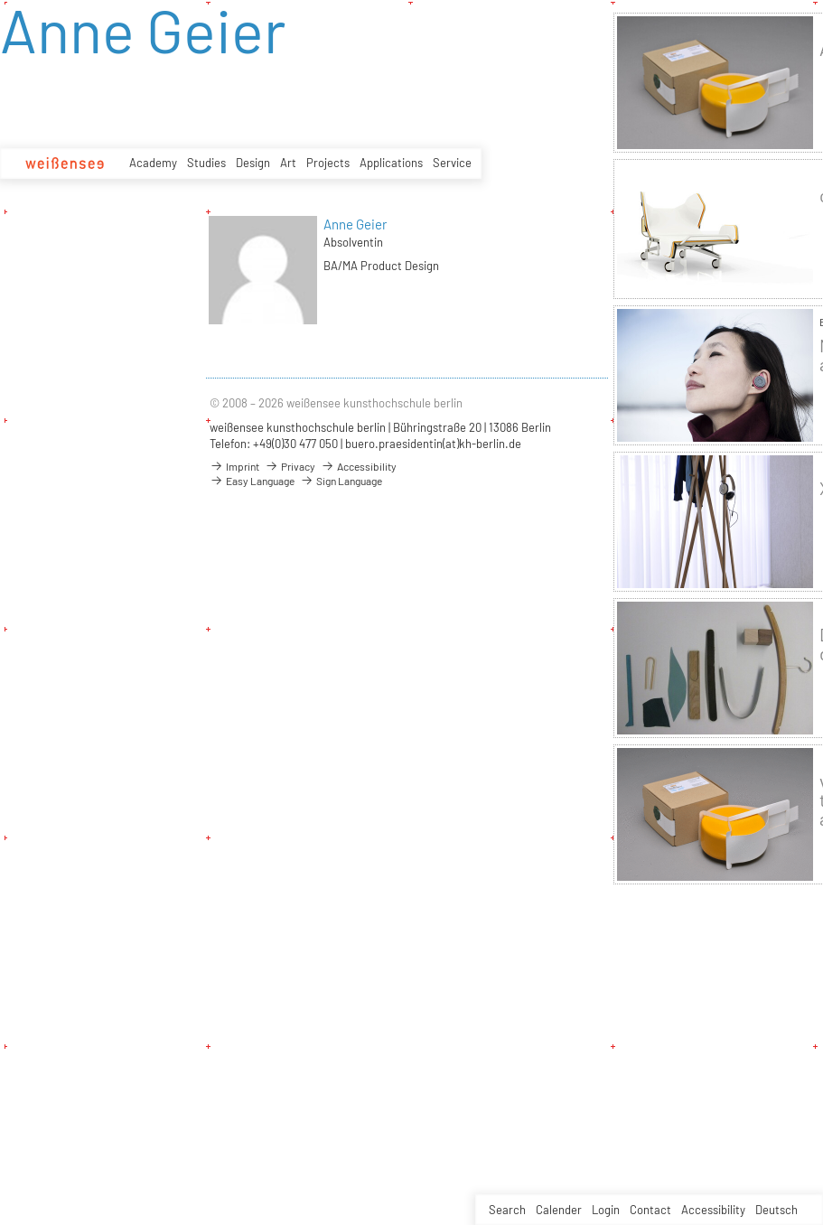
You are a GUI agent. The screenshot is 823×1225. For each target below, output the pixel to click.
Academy (153, 162)
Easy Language (252, 480)
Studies (206, 162)
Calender (559, 1209)
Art (288, 162)
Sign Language (341, 480)
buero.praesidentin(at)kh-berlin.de (433, 443)
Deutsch (776, 1209)
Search (507, 1209)
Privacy (290, 466)
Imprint (234, 466)
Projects (328, 162)
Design (253, 162)
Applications (391, 162)
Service (452, 162)
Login (606, 1209)
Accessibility (713, 1209)
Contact (650, 1209)
